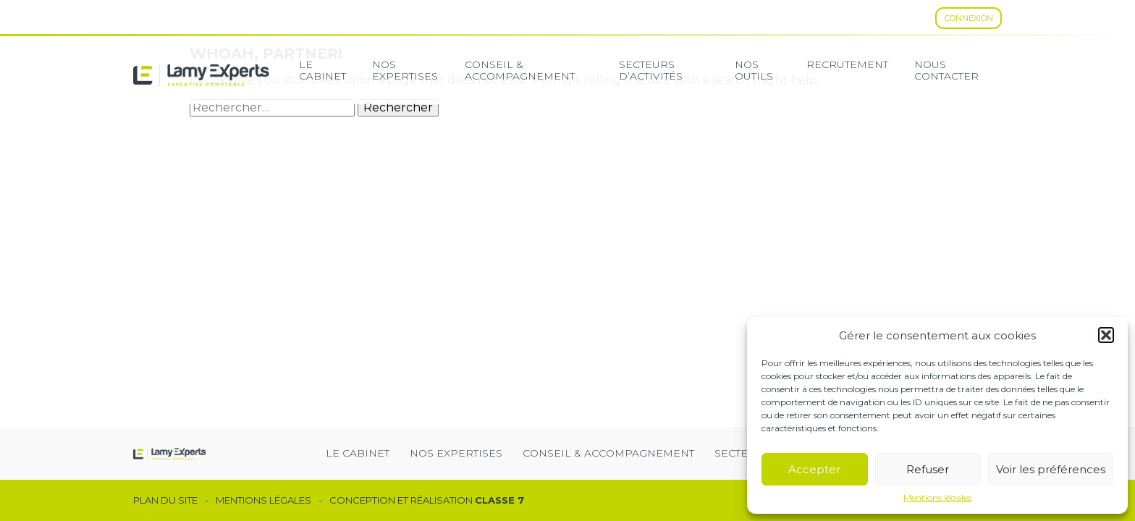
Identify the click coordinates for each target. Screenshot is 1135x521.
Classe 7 (499, 500)
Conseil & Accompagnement (520, 70)
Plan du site (165, 500)
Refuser (927, 469)
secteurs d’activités (651, 70)
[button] (1106, 335)
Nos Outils (754, 70)
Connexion (969, 18)
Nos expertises (405, 70)
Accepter (814, 469)
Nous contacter (946, 70)
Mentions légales (937, 498)
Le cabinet (322, 70)
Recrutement (847, 64)
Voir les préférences (1050, 469)
